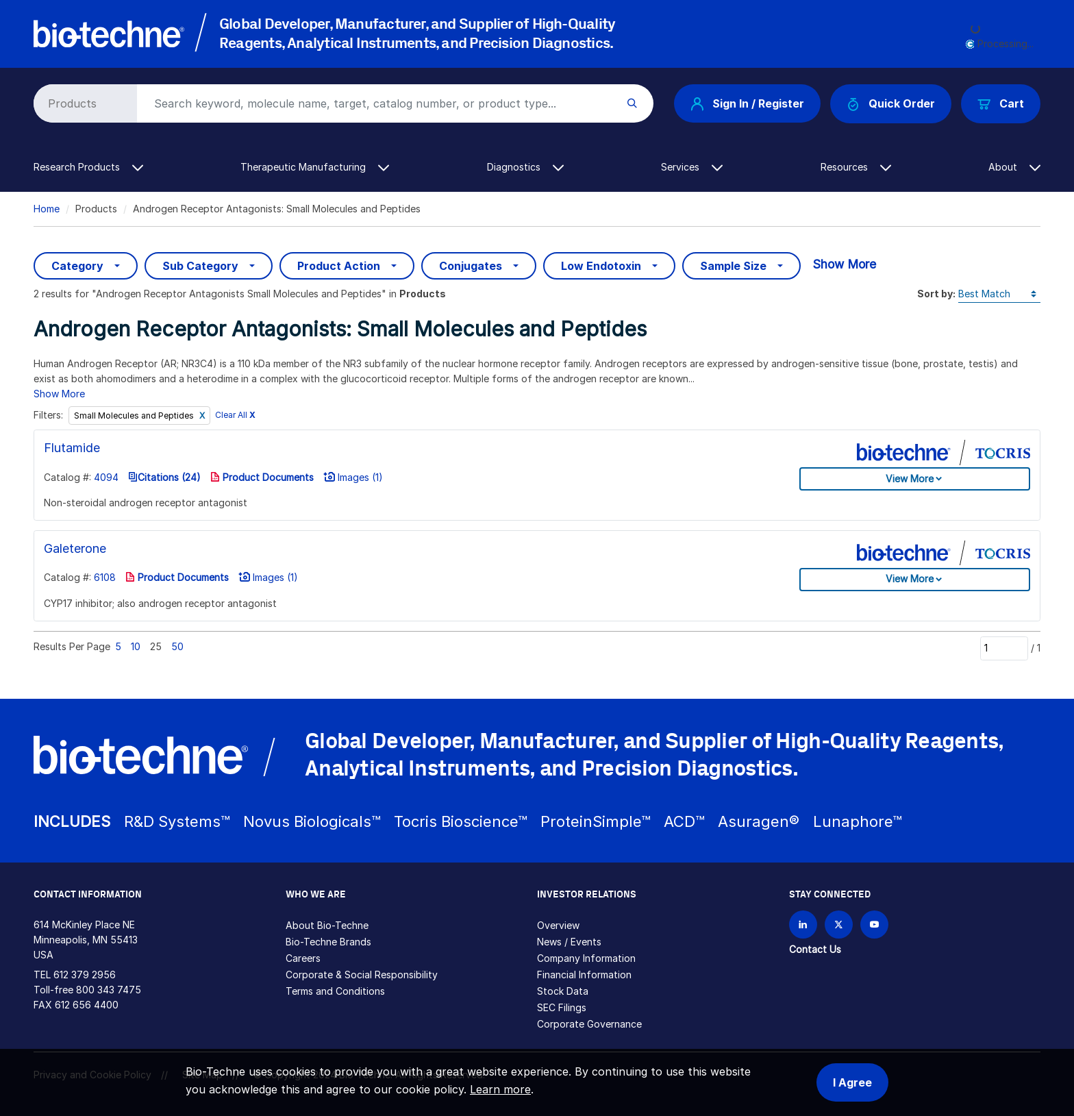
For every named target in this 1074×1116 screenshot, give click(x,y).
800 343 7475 (108, 989)
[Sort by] (999, 294)
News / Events (569, 941)
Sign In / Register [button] (747, 103)
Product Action (338, 266)
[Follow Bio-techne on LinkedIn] (803, 924)
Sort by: (936, 293)
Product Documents (262, 477)
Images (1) (353, 477)
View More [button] (910, 478)
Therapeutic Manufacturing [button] (314, 167)
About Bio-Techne (327, 925)
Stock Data (562, 991)
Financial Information (584, 974)
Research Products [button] (88, 167)
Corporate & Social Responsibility (362, 974)
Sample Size (733, 266)
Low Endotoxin (601, 266)
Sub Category (200, 266)
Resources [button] (856, 167)
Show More (844, 264)
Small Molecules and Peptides (135, 415)
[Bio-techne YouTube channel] (874, 924)
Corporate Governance (589, 1024)
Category (77, 266)
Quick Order (891, 104)
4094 (106, 477)
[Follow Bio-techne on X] (839, 924)
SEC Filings (561, 1007)
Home (47, 208)
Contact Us (815, 949)
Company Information (586, 958)
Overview (558, 925)
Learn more (500, 1089)
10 (135, 646)
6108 (105, 577)
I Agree (852, 1082)
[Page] (1004, 648)
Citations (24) (164, 477)
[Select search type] (83, 103)
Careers (303, 958)
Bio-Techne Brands (328, 941)
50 (177, 646)
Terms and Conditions (335, 991)
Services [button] (692, 167)
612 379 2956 (84, 974)
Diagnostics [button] (525, 167)
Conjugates (470, 266)
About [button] (1014, 167)
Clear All (235, 415)
